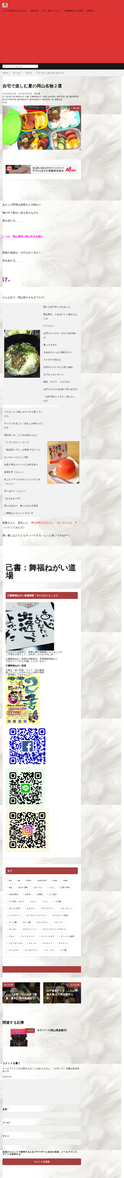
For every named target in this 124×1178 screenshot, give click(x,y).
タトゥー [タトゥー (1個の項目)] (32, 943)
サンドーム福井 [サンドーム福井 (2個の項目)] (67, 936)
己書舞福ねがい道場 (77, 10)
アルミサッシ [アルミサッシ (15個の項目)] (66, 908)
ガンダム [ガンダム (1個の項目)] (13, 929)
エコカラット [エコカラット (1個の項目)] (15, 915)
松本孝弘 (52, 96)
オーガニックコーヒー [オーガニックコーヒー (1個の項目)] (36, 915)
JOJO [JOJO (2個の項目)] (28, 880)
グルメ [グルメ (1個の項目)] (12, 936)
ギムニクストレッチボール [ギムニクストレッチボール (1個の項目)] (54, 929)
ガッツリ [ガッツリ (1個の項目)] (59, 922)
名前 (5, 1109)
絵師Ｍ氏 (36, 10)
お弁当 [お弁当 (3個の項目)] (28, 894)
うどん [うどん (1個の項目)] (51, 887)
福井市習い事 (62, 96)
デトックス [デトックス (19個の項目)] (49, 950)
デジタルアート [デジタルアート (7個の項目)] (31, 950)
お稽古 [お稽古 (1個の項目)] (40, 894)
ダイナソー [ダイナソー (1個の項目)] (63, 943)
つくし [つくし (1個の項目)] (46, 901)
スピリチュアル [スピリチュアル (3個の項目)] (15, 943)
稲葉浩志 (58, 99)
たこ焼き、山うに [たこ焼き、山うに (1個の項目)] (16, 901)
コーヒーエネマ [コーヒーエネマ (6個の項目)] (47, 936)
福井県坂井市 (23, 99)
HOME (5, 73)
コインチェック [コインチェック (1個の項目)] (28, 936)
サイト (5, 1136)
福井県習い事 (48, 99)
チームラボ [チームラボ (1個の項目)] (14, 950)
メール (6, 1123)
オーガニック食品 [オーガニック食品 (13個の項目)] (60, 915)
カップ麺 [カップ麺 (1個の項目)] (13, 922)
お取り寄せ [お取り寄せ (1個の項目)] (65, 887)
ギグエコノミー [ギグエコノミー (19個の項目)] (29, 929)
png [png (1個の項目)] (10, 887)
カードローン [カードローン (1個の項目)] (43, 922)
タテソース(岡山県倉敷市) (52, 1030)
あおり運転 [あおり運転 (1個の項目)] (23, 887)
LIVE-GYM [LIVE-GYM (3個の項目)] (41, 880)
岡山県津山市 (18, 96)
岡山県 (29, 73)
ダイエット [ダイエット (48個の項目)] (47, 943)
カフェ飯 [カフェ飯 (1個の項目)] (27, 922)
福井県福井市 (35, 99)
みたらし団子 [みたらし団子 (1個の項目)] (15, 908)
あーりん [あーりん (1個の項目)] (38, 887)
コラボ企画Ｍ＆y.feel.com (15, 10)
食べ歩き (17, 73)
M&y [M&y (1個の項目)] (66, 880)
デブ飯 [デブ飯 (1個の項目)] (64, 950)
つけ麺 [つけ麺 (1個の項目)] (58, 901)
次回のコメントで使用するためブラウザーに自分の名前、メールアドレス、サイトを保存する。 (40, 1153)
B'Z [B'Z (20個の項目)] (10, 880)
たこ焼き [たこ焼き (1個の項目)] (53, 894)
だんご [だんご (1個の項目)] (33, 901)
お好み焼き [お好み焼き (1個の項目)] (14, 894)
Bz (3, 96)
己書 (27, 96)
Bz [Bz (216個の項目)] (19, 880)
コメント (6, 1077)
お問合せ (95, 10)
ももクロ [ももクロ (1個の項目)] (31, 908)
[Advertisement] (62, 37)
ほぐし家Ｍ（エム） (54, 10)
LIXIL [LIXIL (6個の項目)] (55, 880)
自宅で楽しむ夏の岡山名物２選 (50, 73)
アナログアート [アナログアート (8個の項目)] (47, 908)
